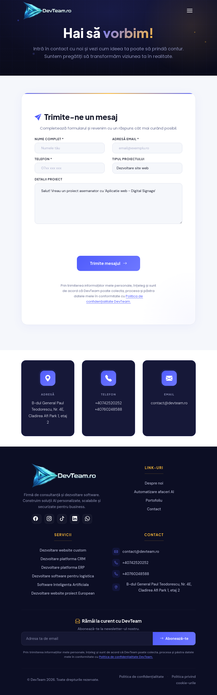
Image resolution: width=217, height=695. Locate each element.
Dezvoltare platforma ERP (63, 567)
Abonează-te (174, 638)
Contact (154, 509)
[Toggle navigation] (190, 11)
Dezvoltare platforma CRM (63, 559)
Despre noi (154, 483)
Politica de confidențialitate (141, 677)
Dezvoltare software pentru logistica (63, 576)
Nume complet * (49, 139)
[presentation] (73, 240)
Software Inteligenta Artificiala (63, 584)
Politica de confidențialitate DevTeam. (114, 299)
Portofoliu (154, 500)
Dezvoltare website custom (63, 550)
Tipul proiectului (128, 159)
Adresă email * (125, 139)
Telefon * (43, 159)
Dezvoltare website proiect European (63, 593)
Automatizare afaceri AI (154, 492)
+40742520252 (108, 403)
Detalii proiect (48, 179)
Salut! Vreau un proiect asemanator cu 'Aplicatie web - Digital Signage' (108, 203)
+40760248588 (108, 409)
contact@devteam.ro (169, 403)
